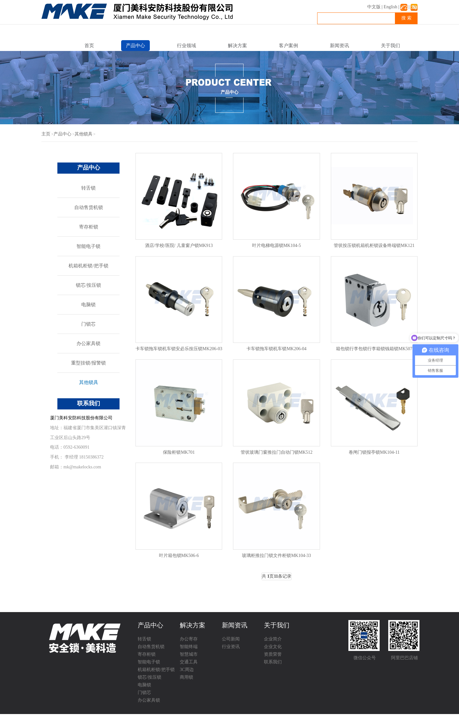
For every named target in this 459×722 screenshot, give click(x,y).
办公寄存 (189, 639)
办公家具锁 (88, 343)
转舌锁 (88, 188)
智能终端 (189, 646)
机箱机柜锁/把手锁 (88, 265)
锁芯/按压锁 (88, 285)
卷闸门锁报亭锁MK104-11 (374, 452)
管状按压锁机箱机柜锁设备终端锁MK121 (374, 245)
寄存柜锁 (88, 226)
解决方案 (237, 45)
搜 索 (406, 18)
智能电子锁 (88, 246)
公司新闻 (231, 639)
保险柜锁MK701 (179, 452)
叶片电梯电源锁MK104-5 (276, 245)
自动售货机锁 (88, 207)
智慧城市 (189, 654)
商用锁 (186, 677)
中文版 (374, 6)
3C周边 (187, 669)
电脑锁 (88, 304)
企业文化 (273, 646)
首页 (89, 45)
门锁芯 (88, 324)
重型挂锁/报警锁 (88, 362)
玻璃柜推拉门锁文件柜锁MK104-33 (276, 555)
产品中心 (135, 45)
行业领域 (186, 45)
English (390, 6)
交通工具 (189, 662)
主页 (45, 134)
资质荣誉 (273, 654)
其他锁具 (83, 134)
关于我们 (390, 45)
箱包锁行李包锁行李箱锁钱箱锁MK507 (374, 348)
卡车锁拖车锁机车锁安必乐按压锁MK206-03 (178, 348)
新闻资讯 (339, 45)
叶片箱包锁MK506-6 (179, 555)
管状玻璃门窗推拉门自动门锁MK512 (277, 452)
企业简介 (273, 639)
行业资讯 (231, 646)
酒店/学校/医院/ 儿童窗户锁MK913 (179, 245)
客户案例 (288, 45)
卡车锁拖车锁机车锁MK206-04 (276, 348)
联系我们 (273, 662)
